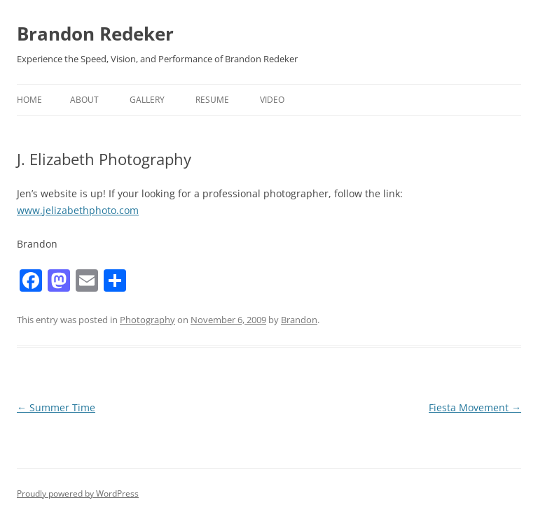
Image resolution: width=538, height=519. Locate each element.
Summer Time (56, 407)
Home (29, 100)
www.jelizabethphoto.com (78, 210)
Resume (212, 100)
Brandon (299, 319)
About (84, 100)
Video (272, 100)
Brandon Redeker (95, 33)
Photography (147, 319)
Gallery (147, 100)
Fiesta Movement (475, 407)
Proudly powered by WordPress (78, 493)
